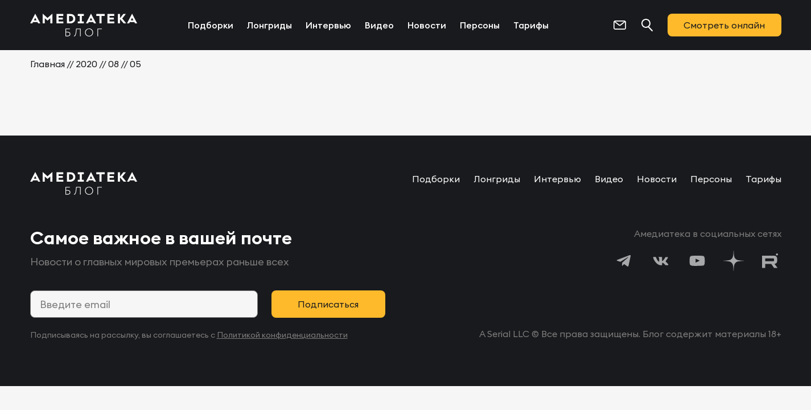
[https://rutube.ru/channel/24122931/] (770, 260)
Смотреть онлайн (724, 25)
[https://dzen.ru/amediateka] (733, 260)
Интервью (328, 25)
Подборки (210, 25)
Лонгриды (269, 25)
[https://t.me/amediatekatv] (624, 260)
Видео (379, 25)
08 (113, 63)
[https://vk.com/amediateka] (660, 260)
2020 (86, 63)
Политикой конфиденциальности (282, 335)
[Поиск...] (647, 25)
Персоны (480, 25)
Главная (47, 63)
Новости (426, 25)
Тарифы (531, 25)
